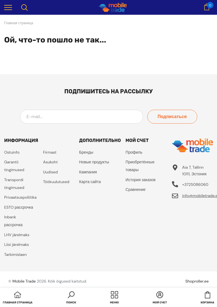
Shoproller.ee (197, 281)
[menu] (8, 7)
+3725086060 (195, 184)
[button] (71, 298)
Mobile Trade (24, 281)
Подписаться (172, 116)
